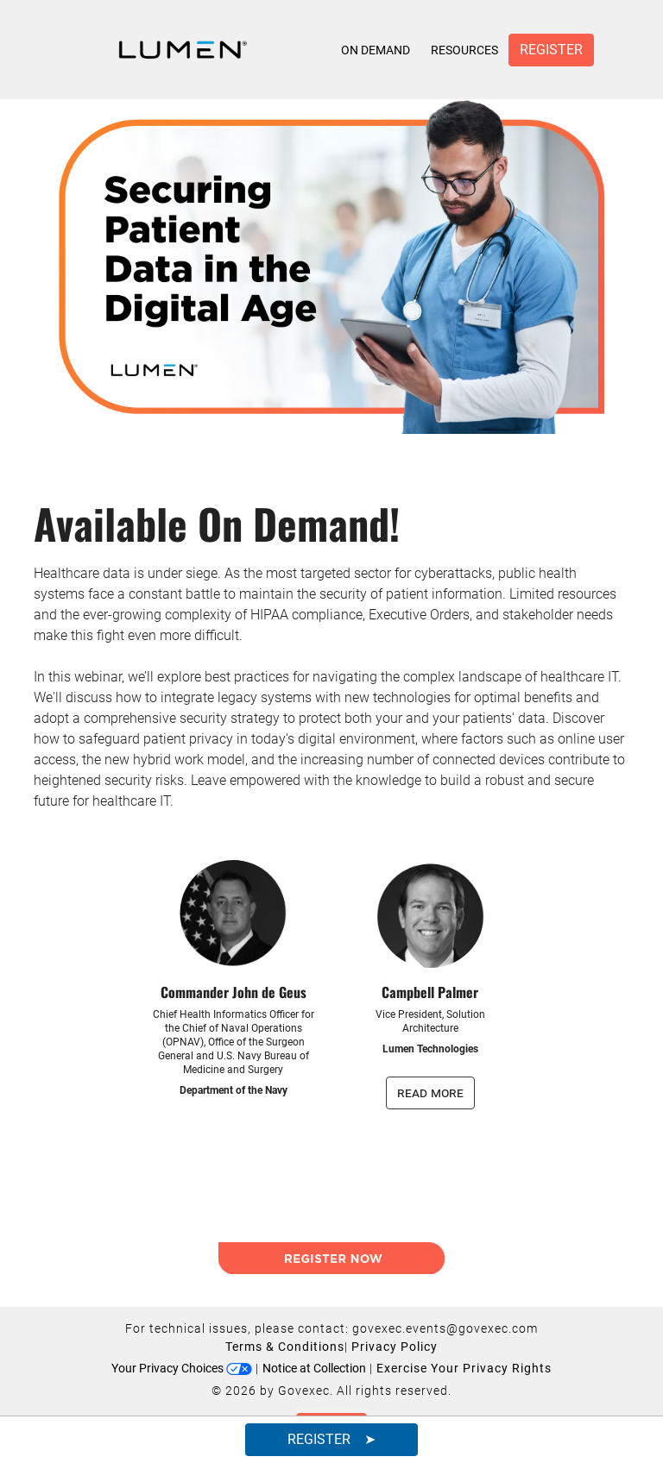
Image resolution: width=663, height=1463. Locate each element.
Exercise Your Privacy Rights (464, 1368)
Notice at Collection (314, 1368)
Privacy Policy (394, 1346)
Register (551, 49)
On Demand (375, 50)
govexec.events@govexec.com (445, 1328)
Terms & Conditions (284, 1346)
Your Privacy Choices (181, 1368)
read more (430, 1092)
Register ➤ (331, 1439)
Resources (464, 50)
